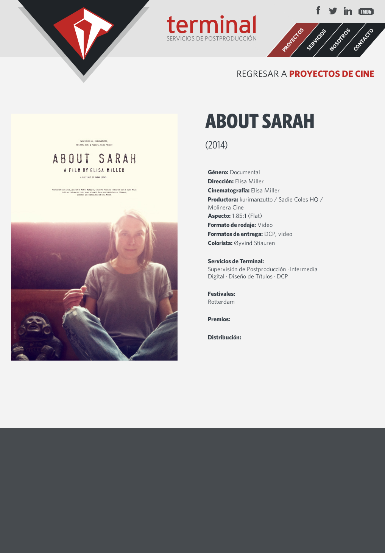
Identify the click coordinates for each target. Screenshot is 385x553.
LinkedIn (348, 10)
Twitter (333, 10)
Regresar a (305, 73)
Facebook (318, 10)
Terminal (83, 41)
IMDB (366, 10)
